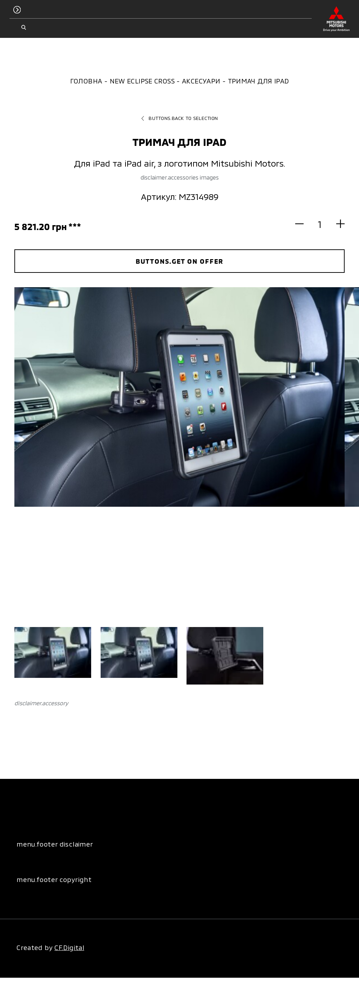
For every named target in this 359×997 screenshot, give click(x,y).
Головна (86, 81)
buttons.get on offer (180, 261)
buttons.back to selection (179, 118)
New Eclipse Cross (142, 81)
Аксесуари (201, 81)
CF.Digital (69, 947)
